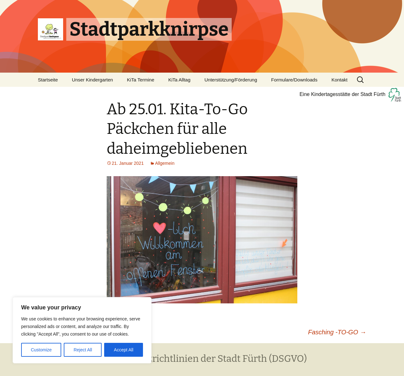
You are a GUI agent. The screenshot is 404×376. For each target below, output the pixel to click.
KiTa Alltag (179, 79)
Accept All (123, 349)
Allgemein (164, 163)
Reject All (83, 349)
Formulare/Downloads (294, 79)
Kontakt (339, 79)
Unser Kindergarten (92, 79)
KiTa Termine (140, 79)
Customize (41, 349)
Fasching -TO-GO (337, 332)
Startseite (48, 79)
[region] (82, 330)
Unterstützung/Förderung (231, 79)
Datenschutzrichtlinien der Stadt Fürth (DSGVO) (202, 358)
